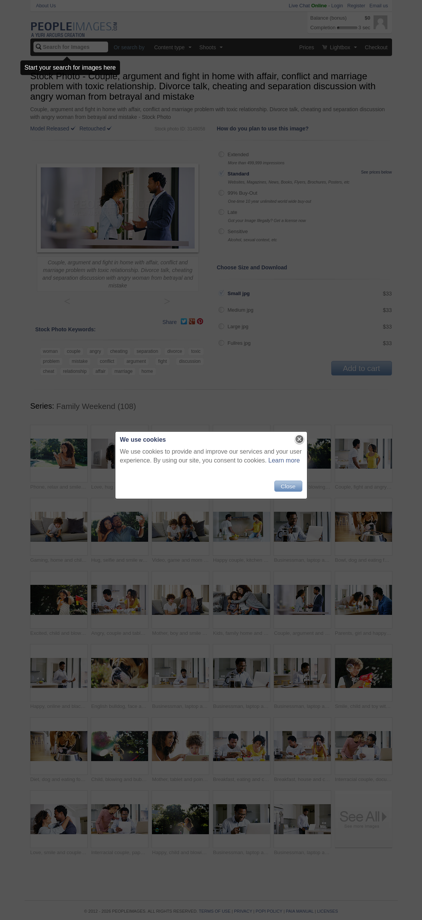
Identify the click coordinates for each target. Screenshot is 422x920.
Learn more (284, 460)
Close (288, 486)
